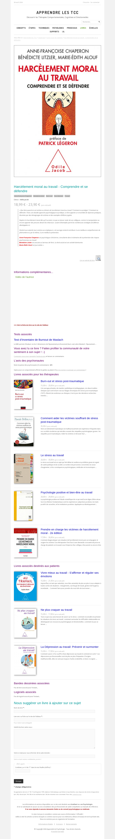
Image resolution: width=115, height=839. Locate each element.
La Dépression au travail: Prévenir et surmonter (70, 646)
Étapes (32, 28)
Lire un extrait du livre (87, 260)
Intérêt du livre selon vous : (23, 727)
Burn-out (49, 196)
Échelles (93, 28)
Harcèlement (58, 196)
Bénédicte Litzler (39, 196)
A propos (59, 824)
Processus (72, 28)
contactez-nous (76, 794)
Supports (54, 31)
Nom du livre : (19, 708)
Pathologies (58, 28)
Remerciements (71, 824)
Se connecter (95, 2)
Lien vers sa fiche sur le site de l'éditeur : (28, 716)
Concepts (21, 28)
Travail (67, 196)
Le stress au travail (52, 455)
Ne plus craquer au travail (56, 609)
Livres (83, 28)
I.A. (63, 31)
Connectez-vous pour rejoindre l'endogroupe (30, 356)
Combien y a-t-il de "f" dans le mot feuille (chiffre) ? (33, 767)
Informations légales (45, 824)
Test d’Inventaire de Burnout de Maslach (38, 339)
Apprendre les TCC (57, 12)
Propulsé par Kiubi (57, 831)
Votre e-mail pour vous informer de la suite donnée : (32, 753)
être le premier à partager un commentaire (70, 370)
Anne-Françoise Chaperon (22, 196)
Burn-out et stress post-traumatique (62, 381)
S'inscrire (86, 2)
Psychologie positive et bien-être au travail (66, 492)
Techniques (43, 28)
